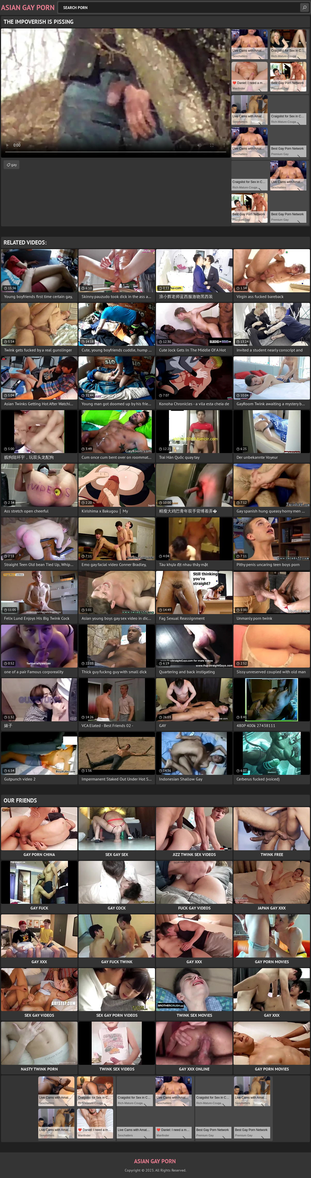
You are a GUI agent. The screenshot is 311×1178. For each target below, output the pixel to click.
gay (14, 164)
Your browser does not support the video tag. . (115, 93)
